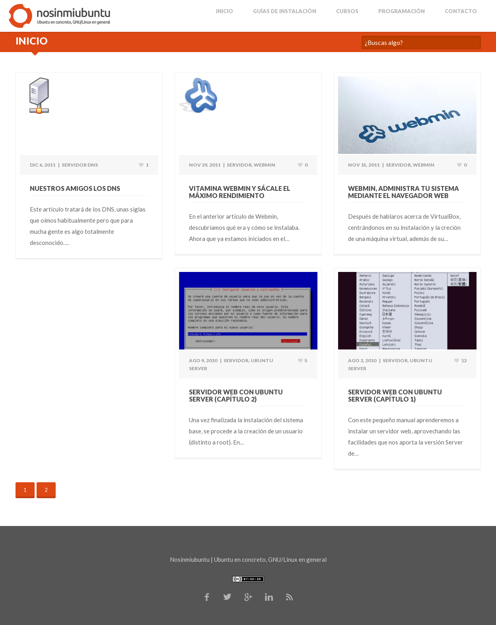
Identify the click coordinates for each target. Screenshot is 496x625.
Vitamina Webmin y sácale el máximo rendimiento (239, 191)
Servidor (239, 165)
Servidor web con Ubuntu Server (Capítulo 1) (395, 395)
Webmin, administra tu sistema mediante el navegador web (403, 191)
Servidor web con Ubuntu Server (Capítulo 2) (236, 395)
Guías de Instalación (284, 11)
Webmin (264, 165)
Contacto (461, 11)
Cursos (347, 11)
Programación (401, 11)
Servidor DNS (80, 165)
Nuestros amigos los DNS (75, 188)
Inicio (224, 11)
